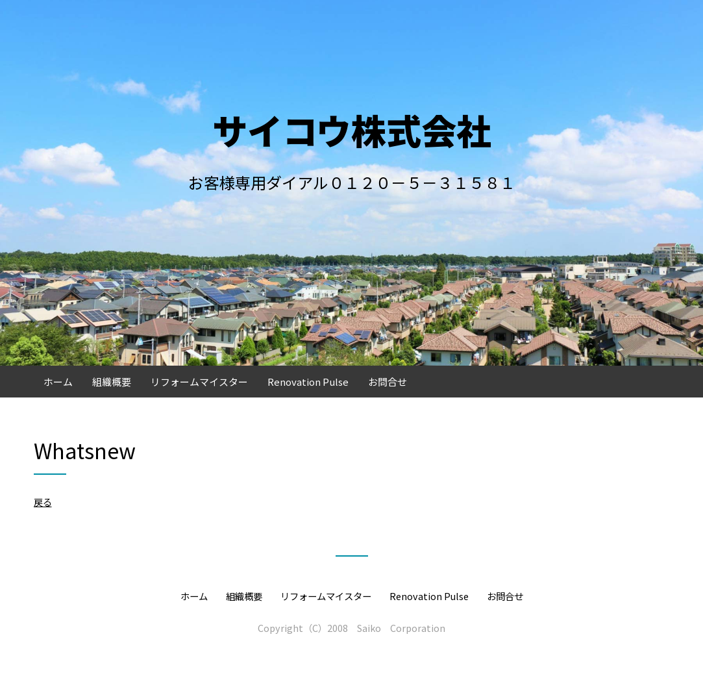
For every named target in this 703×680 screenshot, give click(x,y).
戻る (43, 502)
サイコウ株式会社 (351, 129)
